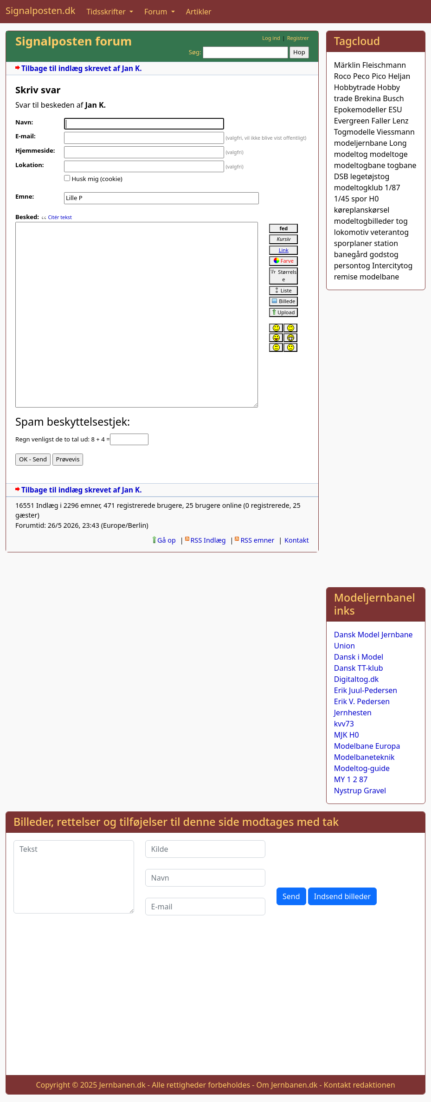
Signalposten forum (73, 41)
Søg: (195, 52)
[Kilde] (205, 849)
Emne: (24, 196)
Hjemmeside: (35, 150)
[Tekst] (73, 877)
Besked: (27, 217)
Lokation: (29, 165)
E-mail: (25, 136)
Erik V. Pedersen (362, 701)
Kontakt (296, 540)
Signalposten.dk (40, 10)
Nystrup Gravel (360, 790)
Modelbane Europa (367, 746)
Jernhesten (353, 712)
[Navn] (205, 878)
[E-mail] (205, 906)
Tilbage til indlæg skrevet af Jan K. (81, 68)
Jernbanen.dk (122, 1085)
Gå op (166, 540)
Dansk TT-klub (358, 668)
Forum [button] (156, 11)
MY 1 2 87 (351, 779)
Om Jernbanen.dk (287, 1085)
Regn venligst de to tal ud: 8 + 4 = (62, 439)
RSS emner (257, 540)
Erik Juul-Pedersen (366, 690)
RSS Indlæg (208, 540)
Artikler (199, 11)
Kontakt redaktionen (359, 1085)
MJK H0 (346, 735)
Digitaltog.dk (356, 679)
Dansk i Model (358, 657)
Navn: (24, 122)
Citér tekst (59, 217)
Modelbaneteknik (364, 757)
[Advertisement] (375, 437)
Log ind (271, 37)
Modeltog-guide (362, 768)
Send (291, 896)
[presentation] (347, 858)
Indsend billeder (342, 896)
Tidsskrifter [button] (107, 11)
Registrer (298, 37)
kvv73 (344, 724)
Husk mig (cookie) (96, 179)
